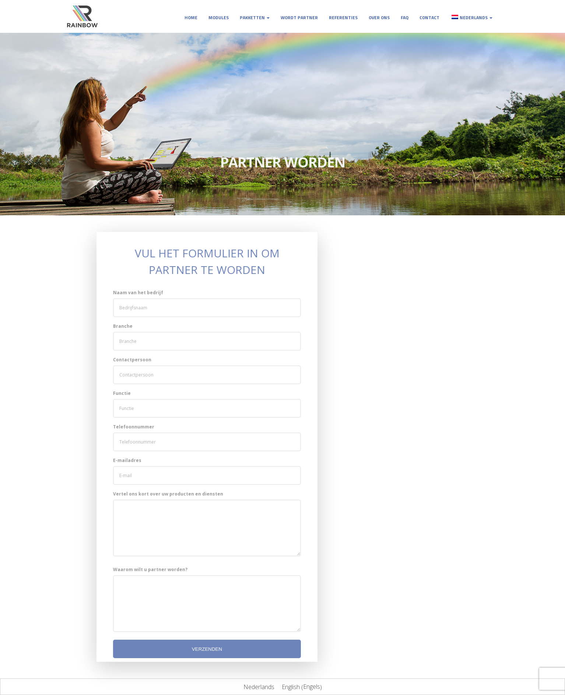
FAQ (404, 17)
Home (191, 17)
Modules (218, 17)
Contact (429, 17)
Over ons (379, 17)
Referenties (343, 17)
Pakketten (255, 17)
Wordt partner (299, 17)
